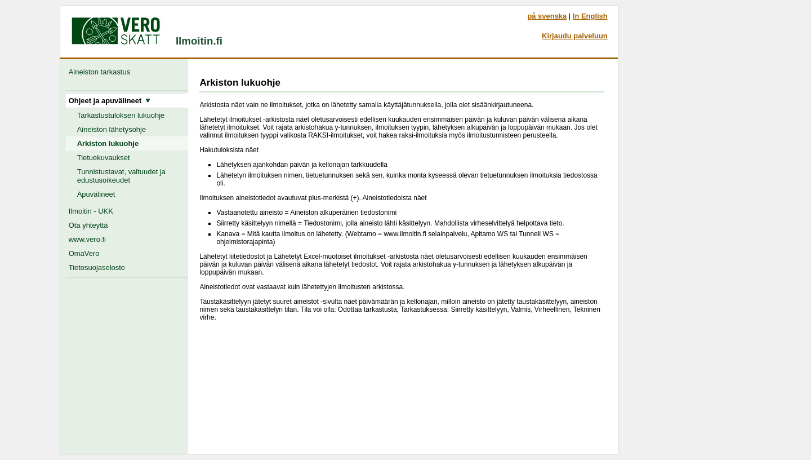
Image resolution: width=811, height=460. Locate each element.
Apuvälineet (96, 194)
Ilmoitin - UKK (91, 211)
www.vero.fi (87, 239)
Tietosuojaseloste (97, 267)
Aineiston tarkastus (102, 72)
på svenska (547, 16)
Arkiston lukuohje (108, 143)
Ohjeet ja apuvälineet (110, 100)
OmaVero (84, 253)
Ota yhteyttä (88, 225)
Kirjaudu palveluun (575, 36)
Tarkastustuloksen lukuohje (121, 115)
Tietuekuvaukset (103, 157)
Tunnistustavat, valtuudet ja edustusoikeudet (121, 175)
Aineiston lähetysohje (111, 129)
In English (590, 16)
